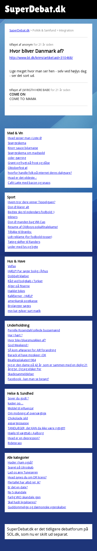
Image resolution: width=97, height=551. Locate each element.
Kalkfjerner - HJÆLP (20, 296)
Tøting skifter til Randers (24, 242)
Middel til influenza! (21, 408)
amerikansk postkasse (23, 301)
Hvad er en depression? (24, 438)
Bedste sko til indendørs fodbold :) (31, 212)
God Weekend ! (18, 345)
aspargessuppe (18, 423)
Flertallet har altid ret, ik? (24, 482)
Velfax (12, 266)
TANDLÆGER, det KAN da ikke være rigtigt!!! (36, 428)
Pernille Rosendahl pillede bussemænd (34, 330)
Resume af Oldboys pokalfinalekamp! (33, 227)
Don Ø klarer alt (18, 207)
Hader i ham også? (20, 462)
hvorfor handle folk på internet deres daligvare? (40, 173)
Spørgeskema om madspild (26, 153)
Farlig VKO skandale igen (24, 497)
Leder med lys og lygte (23, 247)
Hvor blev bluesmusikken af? (27, 340)
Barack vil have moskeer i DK (27, 355)
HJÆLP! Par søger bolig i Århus (28, 271)
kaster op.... (15, 403)
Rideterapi (15, 443)
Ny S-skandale (17, 492)
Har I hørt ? (15, 335)
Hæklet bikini (16, 291)
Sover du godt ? (18, 398)
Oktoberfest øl (17, 168)
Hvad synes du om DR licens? (27, 477)
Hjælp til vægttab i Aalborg (26, 433)
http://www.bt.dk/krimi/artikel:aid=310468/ (41, 57)
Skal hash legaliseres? (22, 502)
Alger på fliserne (19, 286)
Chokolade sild (18, 418)
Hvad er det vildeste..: (22, 178)
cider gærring (17, 158)
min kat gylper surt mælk (24, 311)
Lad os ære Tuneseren (23, 472)
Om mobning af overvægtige (27, 413)
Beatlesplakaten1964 (22, 360)
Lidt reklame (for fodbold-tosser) (30, 237)
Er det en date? (18, 487)
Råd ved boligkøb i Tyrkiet (25, 281)
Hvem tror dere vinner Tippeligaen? (31, 202)
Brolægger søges (19, 306)
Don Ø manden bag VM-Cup (26, 222)
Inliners (12, 217)
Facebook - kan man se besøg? (28, 379)
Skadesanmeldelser (21, 374)
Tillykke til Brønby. (20, 232)
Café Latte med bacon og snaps (29, 183)
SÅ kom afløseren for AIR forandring (32, 350)
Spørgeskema (17, 143)
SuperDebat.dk (19, 30)
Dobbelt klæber (18, 276)
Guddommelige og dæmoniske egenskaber (37, 507)
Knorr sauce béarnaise (23, 148)
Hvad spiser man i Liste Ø (25, 138)
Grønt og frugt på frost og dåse (29, 163)
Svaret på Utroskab (21, 467)
